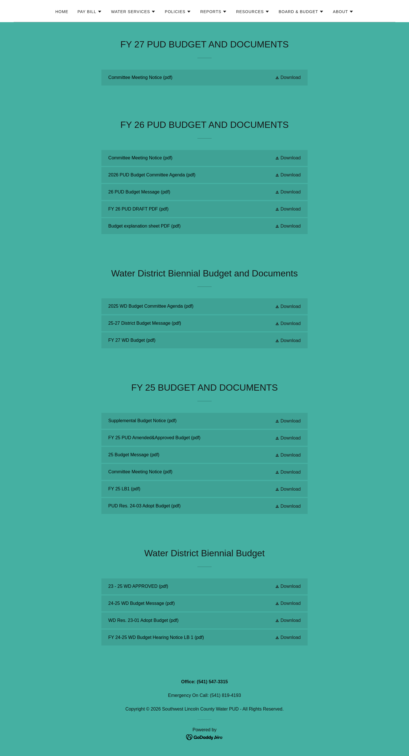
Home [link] (61, 11)
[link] (204, 78)
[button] (90, 11)
